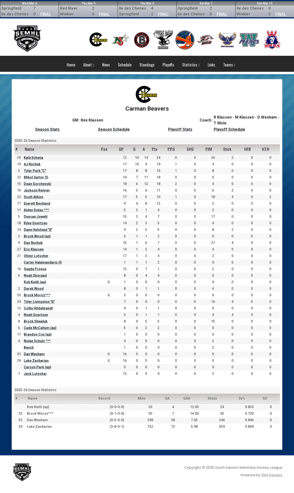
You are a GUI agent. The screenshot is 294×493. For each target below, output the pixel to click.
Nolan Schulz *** (37, 341)
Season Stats (47, 129)
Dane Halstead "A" (38, 230)
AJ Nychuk (32, 164)
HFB (247, 149)
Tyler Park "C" (35, 171)
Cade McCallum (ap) (40, 328)
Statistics (191, 65)
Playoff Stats (180, 129)
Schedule (124, 65)
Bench (29, 347)
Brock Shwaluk (36, 321)
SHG (190, 149)
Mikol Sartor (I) (36, 177)
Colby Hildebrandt (38, 308)
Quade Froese (35, 269)
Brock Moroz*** (37, 295)
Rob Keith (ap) (35, 282)
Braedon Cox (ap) (38, 334)
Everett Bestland (37, 203)
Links (211, 65)
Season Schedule (114, 129)
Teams (229, 65)
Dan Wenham (34, 354)
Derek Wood (34, 289)
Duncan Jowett (36, 216)
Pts (154, 149)
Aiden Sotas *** (36, 210)
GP (121, 149)
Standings (147, 65)
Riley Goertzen (35, 223)
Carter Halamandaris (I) (43, 262)
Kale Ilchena (33, 158)
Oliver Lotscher (36, 256)
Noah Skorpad (35, 275)
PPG (171, 149)
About (88, 65)
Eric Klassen (34, 249)
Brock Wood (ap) (37, 236)
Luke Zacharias (36, 361)
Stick (227, 149)
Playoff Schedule (229, 129)
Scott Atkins (33, 197)
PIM (208, 149)
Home (71, 65)
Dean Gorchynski (37, 184)
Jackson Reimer (37, 190)
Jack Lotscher (35, 374)
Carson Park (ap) (37, 367)
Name (29, 149)
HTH (265, 149)
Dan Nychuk (33, 243)
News (106, 65)
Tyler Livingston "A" (39, 302)
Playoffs (168, 65)
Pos (104, 149)
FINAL (45, 14)
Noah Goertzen (36, 315)
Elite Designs (271, 475)
